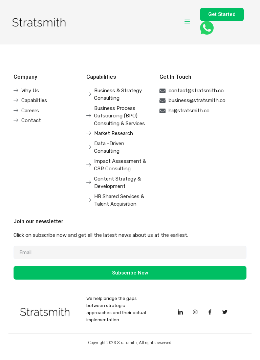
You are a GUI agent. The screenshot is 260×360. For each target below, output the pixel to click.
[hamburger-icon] (187, 22)
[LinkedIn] (180, 312)
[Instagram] (195, 312)
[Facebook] (210, 312)
